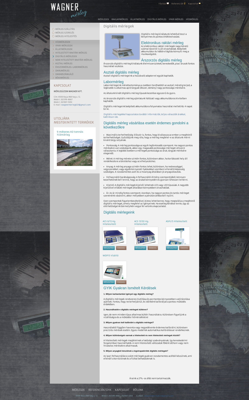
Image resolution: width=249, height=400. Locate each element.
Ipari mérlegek (64, 45)
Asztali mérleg (63, 63)
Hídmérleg (192, 19)
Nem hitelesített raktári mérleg (73, 60)
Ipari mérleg (176, 19)
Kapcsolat (193, 3)
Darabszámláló (64, 74)
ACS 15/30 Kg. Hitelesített (141, 223)
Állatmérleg (137, 19)
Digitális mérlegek (66, 56)
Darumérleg (62, 70)
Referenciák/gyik (99, 389)
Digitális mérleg (156, 19)
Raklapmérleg (119, 19)
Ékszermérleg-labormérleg (71, 67)
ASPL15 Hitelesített (176, 221)
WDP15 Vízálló (110, 255)
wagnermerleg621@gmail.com (76, 105)
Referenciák (177, 3)
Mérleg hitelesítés (66, 36)
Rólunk (138, 389)
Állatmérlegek (63, 49)
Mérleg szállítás (65, 29)
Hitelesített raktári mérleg (71, 52)
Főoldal (162, 3)
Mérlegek (103, 19)
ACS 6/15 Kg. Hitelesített (109, 223)
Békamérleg (62, 78)
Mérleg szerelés (64, 32)
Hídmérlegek (62, 42)
